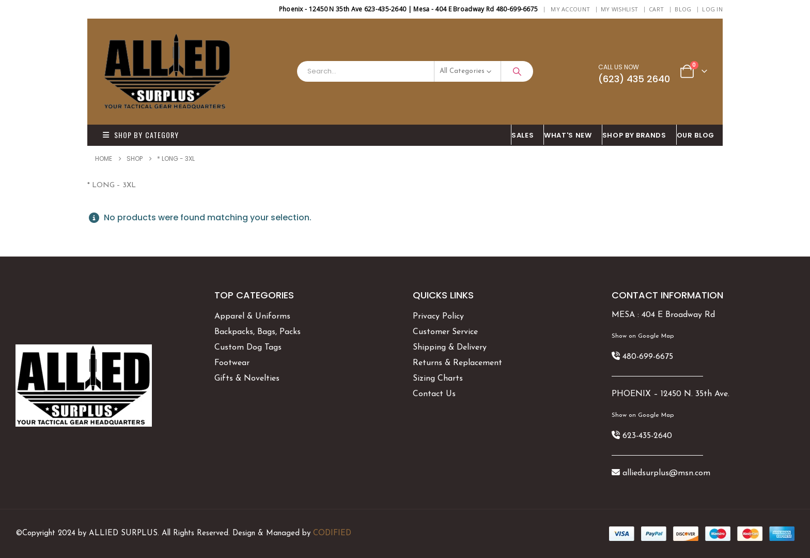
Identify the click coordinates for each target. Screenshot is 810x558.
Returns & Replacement (457, 363)
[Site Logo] (167, 72)
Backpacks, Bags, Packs (257, 332)
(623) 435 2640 (634, 78)
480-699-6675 (647, 357)
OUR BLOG (695, 135)
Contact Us (434, 394)
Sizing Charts (438, 378)
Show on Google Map (643, 336)
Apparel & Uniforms (252, 316)
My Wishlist (619, 9)
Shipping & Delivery (450, 347)
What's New (568, 135)
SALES (522, 135)
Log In (712, 9)
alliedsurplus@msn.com (666, 473)
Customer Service (445, 332)
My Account (570, 9)
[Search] (517, 71)
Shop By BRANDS (634, 135)
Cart (656, 9)
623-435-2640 (647, 436)
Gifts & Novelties (246, 378)
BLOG (683, 9)
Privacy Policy (438, 316)
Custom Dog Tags (248, 347)
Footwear (232, 363)
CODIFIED (332, 533)
